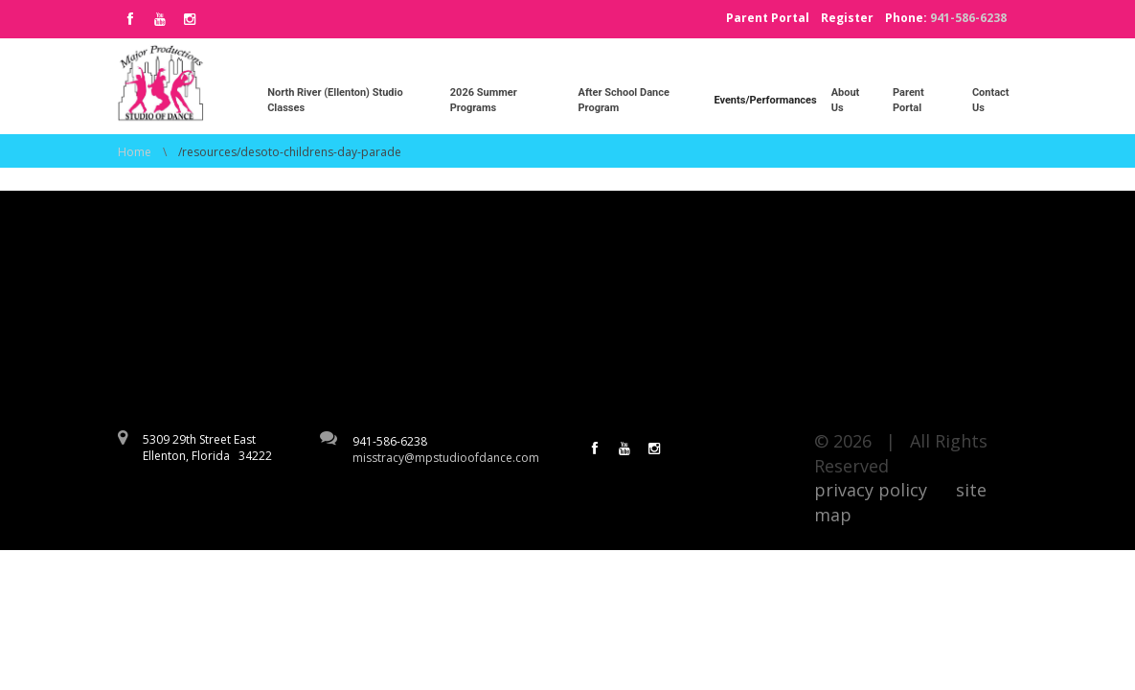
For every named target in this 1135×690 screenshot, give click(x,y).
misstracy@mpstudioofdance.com (445, 457)
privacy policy (870, 489)
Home (134, 152)
